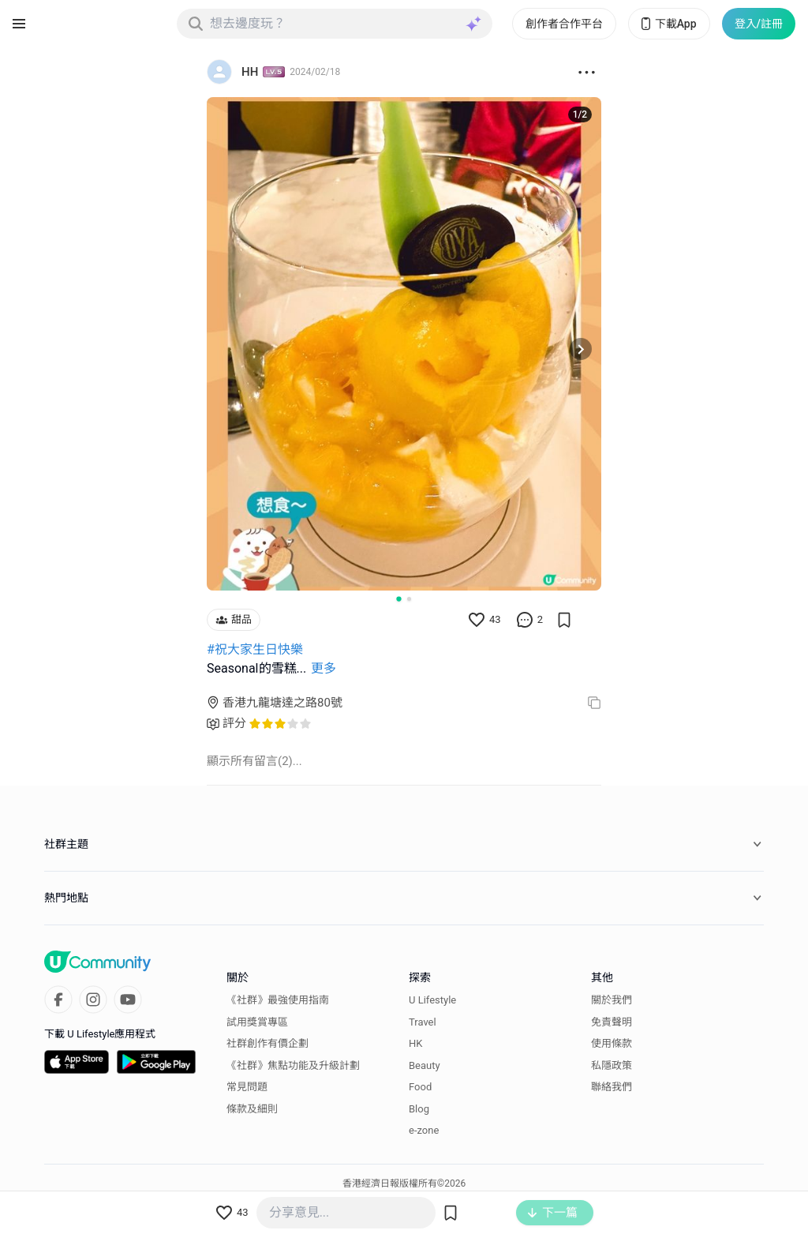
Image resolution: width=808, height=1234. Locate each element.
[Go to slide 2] (409, 599)
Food (420, 1087)
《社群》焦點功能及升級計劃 (293, 1065)
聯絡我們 (611, 1087)
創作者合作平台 (564, 23)
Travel (422, 1022)
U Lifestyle (432, 1000)
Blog (419, 1109)
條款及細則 (252, 1109)
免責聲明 (611, 1022)
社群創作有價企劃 (267, 1043)
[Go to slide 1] (398, 598)
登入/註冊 (759, 23)
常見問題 (246, 1087)
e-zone (424, 1130)
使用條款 (611, 1043)
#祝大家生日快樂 (255, 649)
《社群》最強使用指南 (277, 1000)
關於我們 (611, 1000)
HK (415, 1043)
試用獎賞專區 (257, 1022)
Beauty (424, 1065)
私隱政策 (611, 1065)
